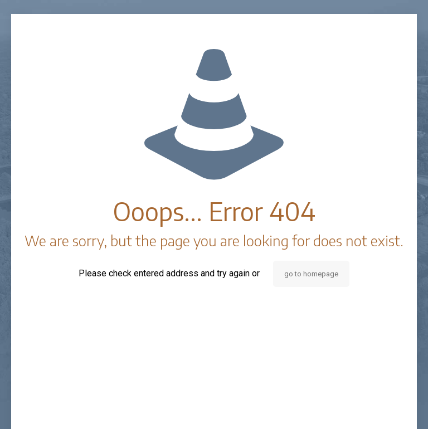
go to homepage (311, 274)
